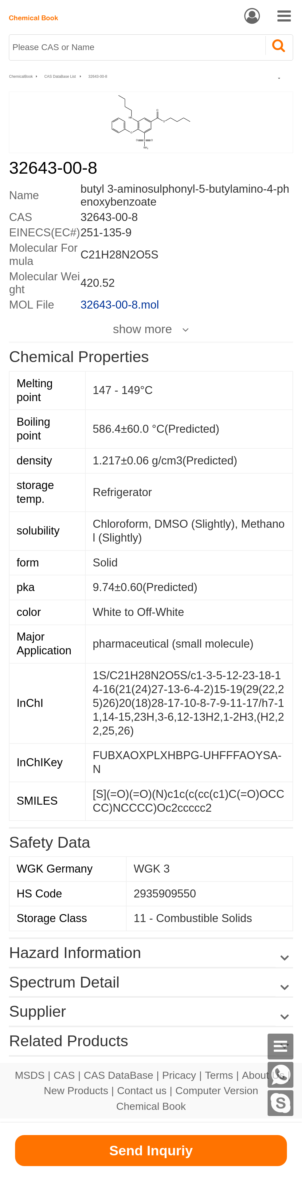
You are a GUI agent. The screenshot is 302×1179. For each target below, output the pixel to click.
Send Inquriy (151, 1150)
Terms (219, 1075)
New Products (76, 1090)
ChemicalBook (21, 76)
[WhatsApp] (280, 1075)
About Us (263, 1075)
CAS (64, 1075)
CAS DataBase (118, 1075)
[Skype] (280, 1103)
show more (142, 328)
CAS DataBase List (60, 76)
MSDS (30, 1075)
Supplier (37, 1011)
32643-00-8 (97, 76)
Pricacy (179, 1075)
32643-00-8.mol (119, 304)
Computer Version (216, 1090)
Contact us (142, 1090)
